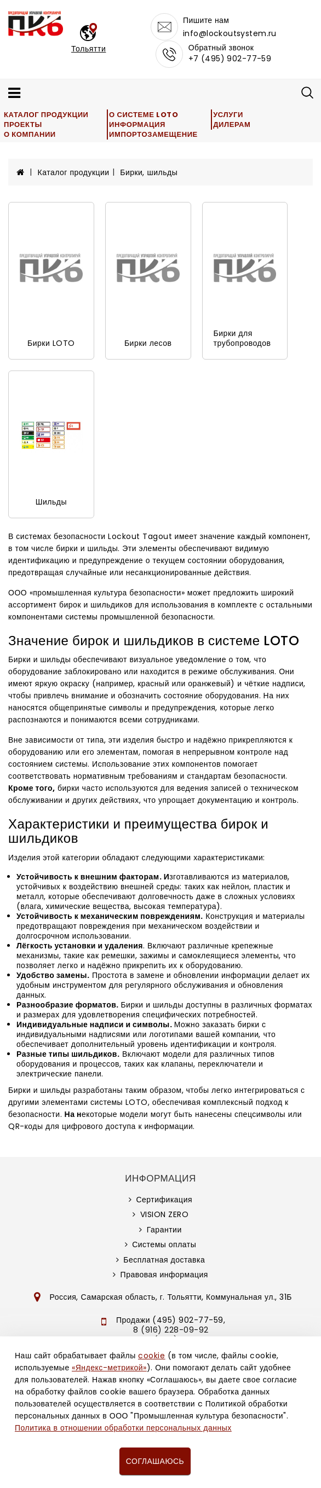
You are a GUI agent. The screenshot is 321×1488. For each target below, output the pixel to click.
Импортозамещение (153, 134)
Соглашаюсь (155, 1461)
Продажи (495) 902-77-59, (170, 1320)
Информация (137, 124)
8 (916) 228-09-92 (171, 1330)
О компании (30, 134)
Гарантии (164, 1230)
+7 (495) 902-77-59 (230, 58)
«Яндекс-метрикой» (109, 1367)
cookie (151, 1355)
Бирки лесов (148, 343)
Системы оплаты (164, 1244)
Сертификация (164, 1200)
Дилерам (231, 124)
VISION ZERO (164, 1214)
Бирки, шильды (148, 172)
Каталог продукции (46, 114)
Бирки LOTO (51, 343)
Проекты (23, 124)
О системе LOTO (143, 114)
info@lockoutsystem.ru (230, 33)
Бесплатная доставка (164, 1260)
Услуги (228, 114)
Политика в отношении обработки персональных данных (123, 1427)
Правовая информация (164, 1274)
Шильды (51, 502)
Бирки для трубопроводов (242, 338)
